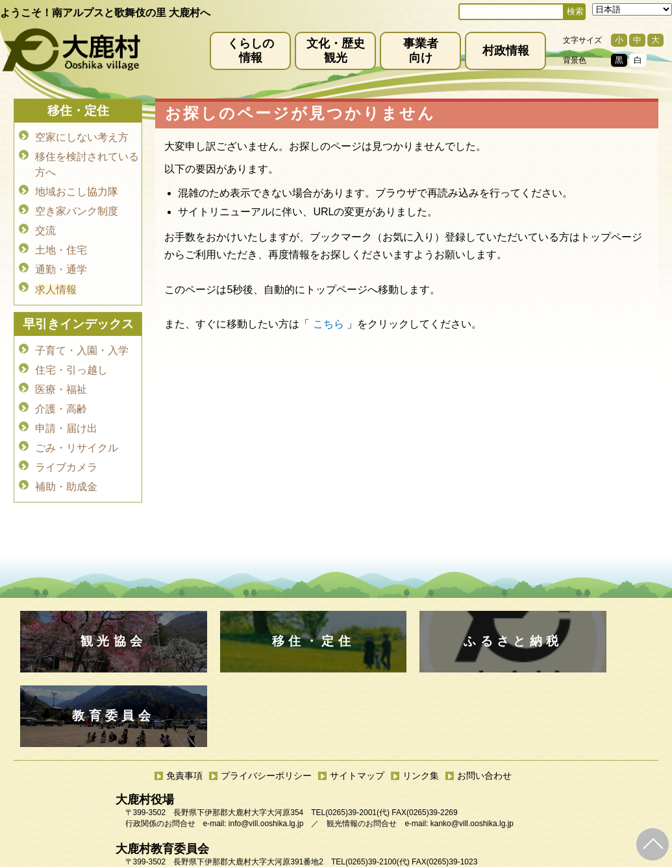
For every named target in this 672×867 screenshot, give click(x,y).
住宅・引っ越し (71, 356)
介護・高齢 (61, 393)
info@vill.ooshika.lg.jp (266, 749)
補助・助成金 (66, 465)
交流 (45, 224)
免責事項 (184, 701)
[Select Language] (632, 9)
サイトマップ (357, 701)
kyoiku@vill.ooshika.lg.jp (278, 798)
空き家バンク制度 (76, 206)
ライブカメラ (66, 447)
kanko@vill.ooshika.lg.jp (472, 749)
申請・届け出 (66, 411)
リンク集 (421, 701)
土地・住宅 (61, 242)
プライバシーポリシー (266, 701)
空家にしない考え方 (82, 136)
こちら (328, 323)
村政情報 (505, 50)
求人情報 (56, 279)
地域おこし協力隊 (76, 188)
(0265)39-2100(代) (377, 787)
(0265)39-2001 (351, 737)
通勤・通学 (61, 261)
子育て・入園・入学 (82, 338)
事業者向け (420, 50)
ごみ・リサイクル (76, 429)
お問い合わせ (484, 701)
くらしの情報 (250, 50)
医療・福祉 (61, 375)
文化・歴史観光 (335, 50)
